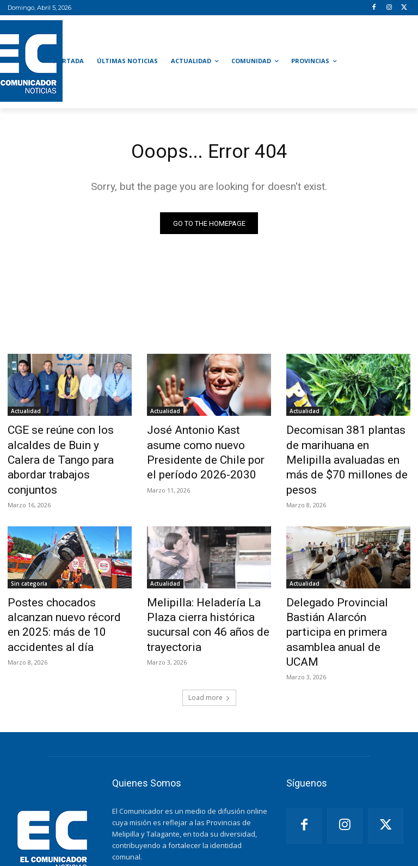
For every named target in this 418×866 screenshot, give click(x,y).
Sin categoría (29, 559)
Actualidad (26, 413)
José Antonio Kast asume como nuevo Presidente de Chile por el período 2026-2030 (201, 449)
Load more (209, 635)
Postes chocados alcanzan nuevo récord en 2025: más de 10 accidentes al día (64, 589)
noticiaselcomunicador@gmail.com (190, 817)
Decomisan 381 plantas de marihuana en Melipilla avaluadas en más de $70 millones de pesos (341, 449)
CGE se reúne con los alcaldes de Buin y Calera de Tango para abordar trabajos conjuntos (69, 449)
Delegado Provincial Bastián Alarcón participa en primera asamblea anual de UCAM (343, 589)
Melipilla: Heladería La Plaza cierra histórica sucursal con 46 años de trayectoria (205, 589)
